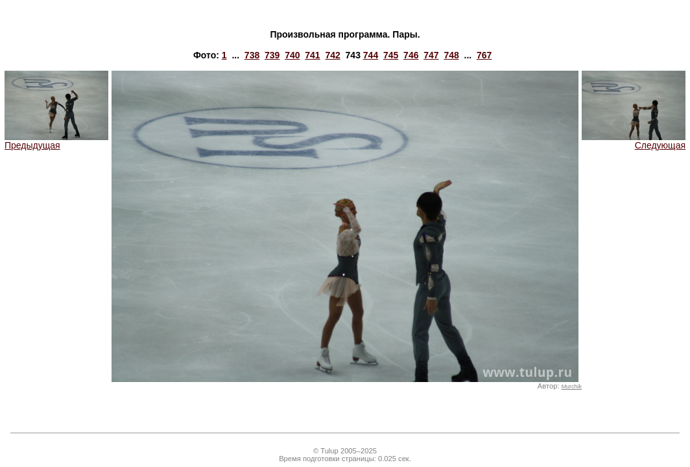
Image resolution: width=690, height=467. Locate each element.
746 (410, 55)
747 (430, 55)
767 (484, 55)
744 (370, 55)
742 (332, 55)
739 (272, 55)
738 (251, 55)
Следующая (633, 141)
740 (292, 55)
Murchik (572, 386)
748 (451, 55)
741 (312, 55)
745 (390, 55)
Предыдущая (56, 141)
